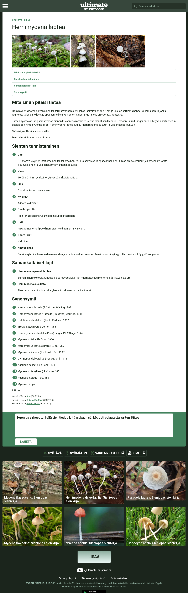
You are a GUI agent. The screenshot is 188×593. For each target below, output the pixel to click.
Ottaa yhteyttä (67, 578)
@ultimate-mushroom (94, 570)
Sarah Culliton (33, 403)
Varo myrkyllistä (109, 453)
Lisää (94, 556)
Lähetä (26, 442)
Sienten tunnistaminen (26, 79)
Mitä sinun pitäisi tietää (27, 72)
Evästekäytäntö (120, 578)
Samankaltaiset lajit (25, 85)
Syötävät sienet (22, 20)
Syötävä (55, 453)
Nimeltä (138, 453)
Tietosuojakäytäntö (93, 578)
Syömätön (78, 453)
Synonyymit (20, 92)
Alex (29, 396)
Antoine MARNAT (35, 400)
